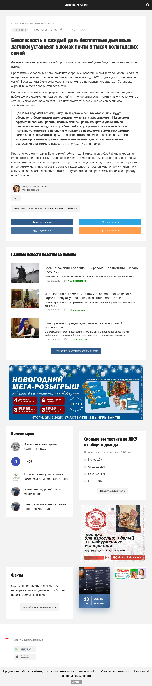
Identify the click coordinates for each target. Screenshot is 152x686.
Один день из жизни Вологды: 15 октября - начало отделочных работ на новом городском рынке (38, 590)
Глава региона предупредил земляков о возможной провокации (83, 325)
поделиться (110, 222)
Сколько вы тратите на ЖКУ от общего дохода (110, 442)
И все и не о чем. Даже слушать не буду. (40, 446)
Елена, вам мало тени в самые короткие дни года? (45, 506)
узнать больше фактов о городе (39, 607)
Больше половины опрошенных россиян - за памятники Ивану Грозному (91, 270)
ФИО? (28, 461)
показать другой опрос (112, 490)
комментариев (42, 222)
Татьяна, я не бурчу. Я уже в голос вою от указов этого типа (46, 476)
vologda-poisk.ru (76, 5)
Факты (17, 575)
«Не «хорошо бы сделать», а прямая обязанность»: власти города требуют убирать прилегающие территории (88, 296)
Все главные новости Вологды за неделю (76, 351)
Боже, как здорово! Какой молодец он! (42, 491)
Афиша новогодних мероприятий (100, 603)
